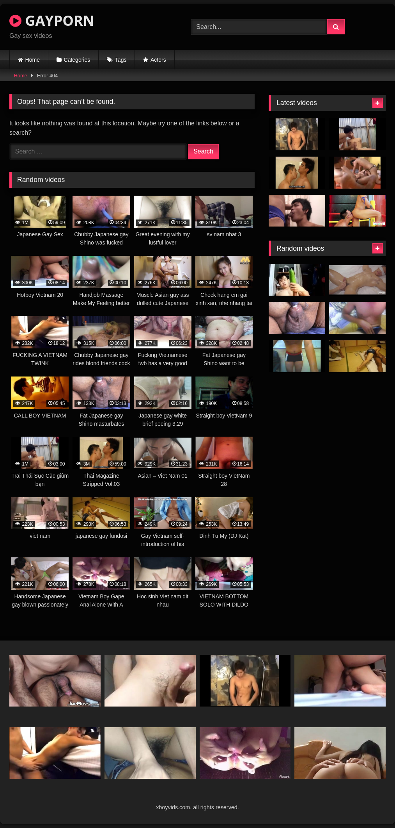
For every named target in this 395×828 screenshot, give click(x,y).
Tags (121, 60)
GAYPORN (51, 20)
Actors (158, 60)
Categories (77, 60)
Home (32, 60)
